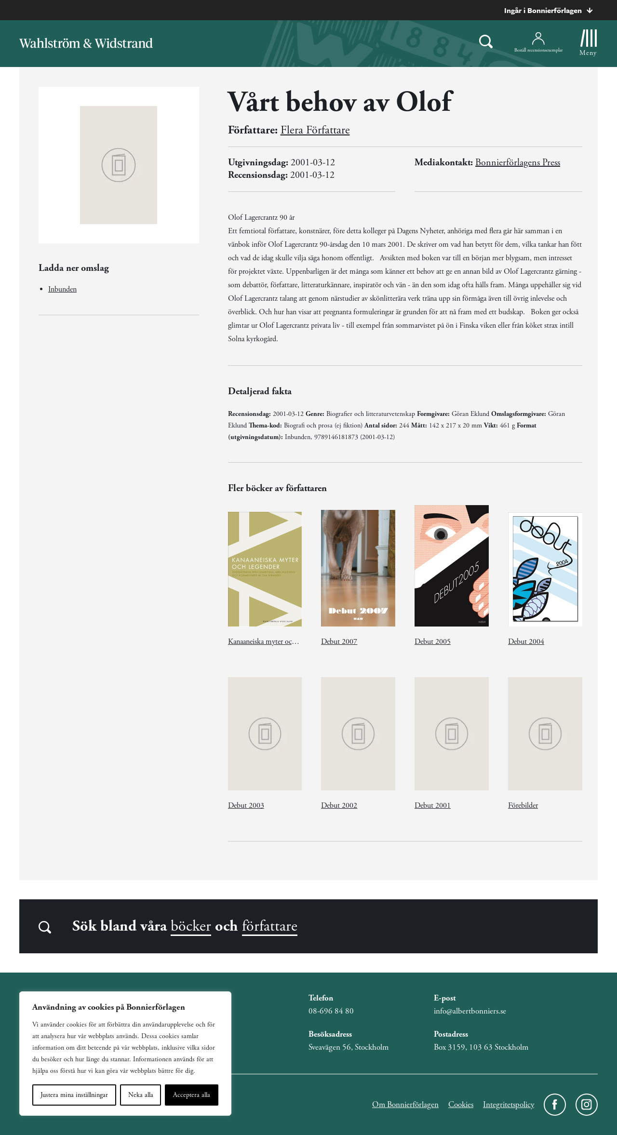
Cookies (460, 1104)
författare (269, 926)
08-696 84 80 (331, 1011)
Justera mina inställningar (74, 1095)
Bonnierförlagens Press (517, 163)
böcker (191, 926)
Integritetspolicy (508, 1104)
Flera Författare (315, 130)
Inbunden (62, 289)
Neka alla (140, 1095)
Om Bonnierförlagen (405, 1104)
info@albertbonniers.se (470, 1011)
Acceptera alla (191, 1095)
